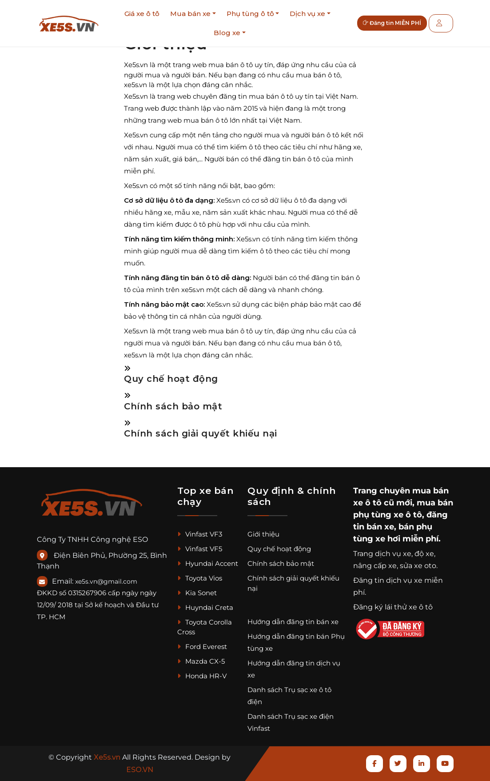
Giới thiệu (263, 534)
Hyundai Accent (207, 563)
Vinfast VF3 (199, 534)
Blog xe (227, 32)
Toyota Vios (199, 578)
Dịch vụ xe (307, 13)
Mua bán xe (190, 13)
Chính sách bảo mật (173, 406)
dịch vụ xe (393, 553)
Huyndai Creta (205, 607)
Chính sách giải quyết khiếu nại (200, 433)
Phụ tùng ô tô (250, 13)
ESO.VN (139, 769)
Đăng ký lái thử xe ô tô (393, 607)
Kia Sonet (197, 593)
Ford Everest (202, 646)
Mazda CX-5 (201, 661)
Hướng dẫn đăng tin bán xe (293, 621)
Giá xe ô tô (141, 13)
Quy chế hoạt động (171, 378)
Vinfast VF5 (199, 549)
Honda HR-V (202, 676)
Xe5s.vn (108, 757)
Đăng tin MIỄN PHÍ (396, 23)
